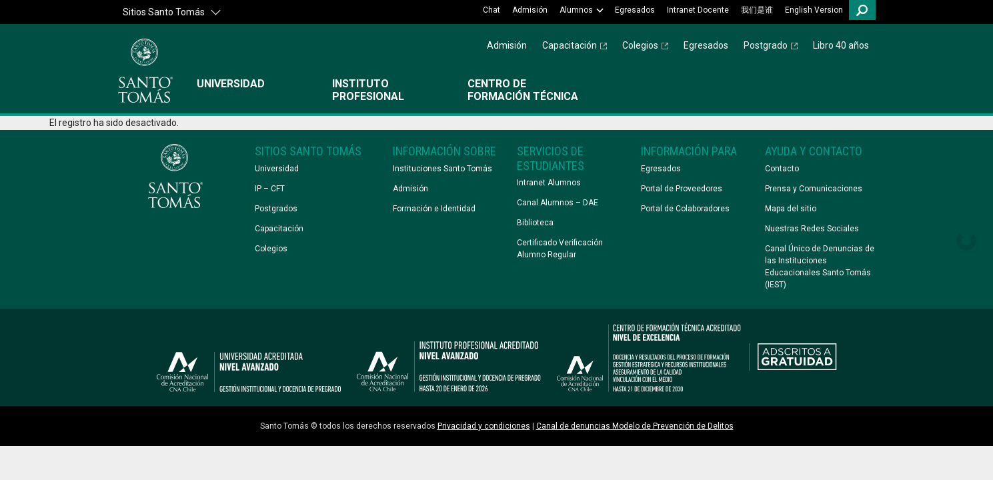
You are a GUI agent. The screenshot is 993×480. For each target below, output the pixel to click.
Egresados (635, 10)
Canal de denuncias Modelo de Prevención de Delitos (635, 426)
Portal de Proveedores (681, 188)
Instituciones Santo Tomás (442, 168)
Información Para (689, 151)
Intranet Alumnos (549, 182)
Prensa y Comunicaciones (813, 188)
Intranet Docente (698, 10)
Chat (491, 10)
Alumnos (576, 10)
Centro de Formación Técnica (522, 90)
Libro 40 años (841, 45)
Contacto (782, 168)
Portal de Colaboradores (685, 208)
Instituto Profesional (368, 90)
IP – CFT (270, 188)
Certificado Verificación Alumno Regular (560, 248)
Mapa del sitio (790, 208)
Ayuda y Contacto (813, 151)
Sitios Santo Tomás (164, 12)
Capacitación (569, 45)
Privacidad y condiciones (483, 426)
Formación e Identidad (434, 208)
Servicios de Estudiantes (550, 158)
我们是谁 (757, 10)
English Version (814, 10)
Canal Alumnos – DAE (557, 202)
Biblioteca (535, 222)
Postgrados (276, 208)
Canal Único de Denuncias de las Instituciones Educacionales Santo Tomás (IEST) (819, 266)
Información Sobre (444, 151)
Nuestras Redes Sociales (812, 228)
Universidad (231, 83)
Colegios (640, 45)
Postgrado (766, 45)
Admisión (530, 10)
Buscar (862, 10)
